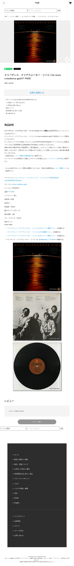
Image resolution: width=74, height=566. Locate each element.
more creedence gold (19, 184)
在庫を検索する (37, 93)
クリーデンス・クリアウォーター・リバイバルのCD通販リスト (29, 232)
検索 (59, 10)
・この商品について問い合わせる (14, 102)
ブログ (16, 484)
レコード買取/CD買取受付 (23, 156)
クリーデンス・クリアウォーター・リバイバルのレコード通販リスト (31, 228)
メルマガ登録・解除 (21, 488)
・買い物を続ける (9, 113)
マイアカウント (19, 516)
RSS (15, 493)
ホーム (16, 455)
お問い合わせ (19, 535)
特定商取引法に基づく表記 (23, 474)
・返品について (9, 108)
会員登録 (17, 521)
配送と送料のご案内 (21, 459)
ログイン (17, 526)
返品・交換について (21, 464)
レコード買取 (14, 16)
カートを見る (19, 530)
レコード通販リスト (61, 168)
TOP (5, 16)
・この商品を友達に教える (12, 105)
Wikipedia (43, 239)
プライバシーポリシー (22, 478)
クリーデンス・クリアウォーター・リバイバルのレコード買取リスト (31, 236)
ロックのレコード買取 (28, 16)
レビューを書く (37, 422)
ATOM (16, 498)
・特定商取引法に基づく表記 (13, 110)
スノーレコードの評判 (53, 158)
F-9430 (11, 192)
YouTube (52, 239)
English (16, 503)
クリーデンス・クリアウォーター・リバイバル (31, 178)
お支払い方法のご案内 (22, 469)
